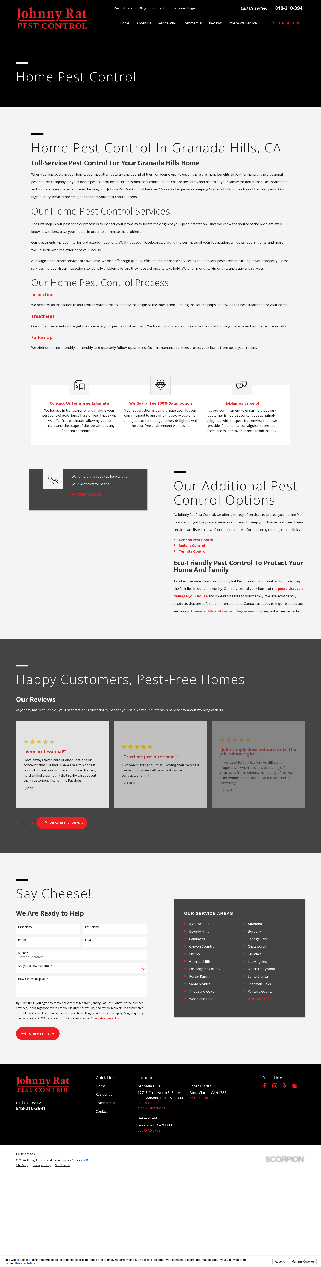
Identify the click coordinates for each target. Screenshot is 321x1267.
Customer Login (183, 8)
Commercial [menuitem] (192, 23)
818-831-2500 (149, 1196)
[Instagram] (274, 1178)
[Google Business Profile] (294, 1178)
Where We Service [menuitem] (243, 23)
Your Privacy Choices (71, 1253)
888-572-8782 (149, 1223)
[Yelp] (284, 1178)
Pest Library (123, 8)
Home (101, 1179)
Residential (104, 1187)
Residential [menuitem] (167, 23)
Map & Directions (151, 1201)
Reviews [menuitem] (215, 23)
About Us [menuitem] (144, 23)
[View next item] (29, 830)
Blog (142, 8)
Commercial (105, 1196)
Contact (158, 8)
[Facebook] (264, 1178)
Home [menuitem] (125, 23)
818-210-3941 (290, 8)
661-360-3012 (200, 1191)
